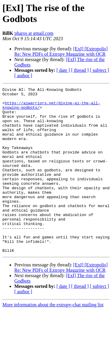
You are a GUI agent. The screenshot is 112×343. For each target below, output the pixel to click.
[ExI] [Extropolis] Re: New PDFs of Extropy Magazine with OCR (61, 51)
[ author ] (23, 75)
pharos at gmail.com (33, 33)
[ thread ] (80, 70)
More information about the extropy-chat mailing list (53, 337)
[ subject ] (99, 70)
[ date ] (63, 70)
